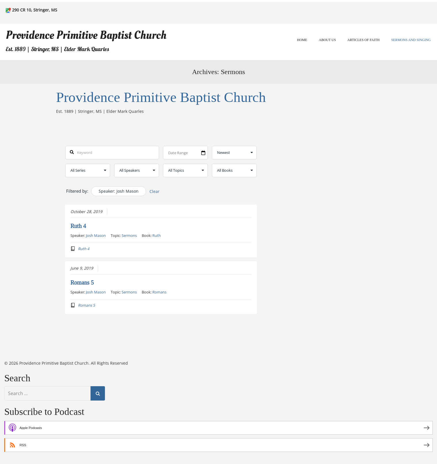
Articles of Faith (363, 40)
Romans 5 (82, 282)
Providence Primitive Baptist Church (86, 35)
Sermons (129, 235)
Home (302, 40)
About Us (327, 40)
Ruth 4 (78, 226)
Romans (159, 292)
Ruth (156, 235)
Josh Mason (96, 235)
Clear (155, 191)
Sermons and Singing (411, 40)
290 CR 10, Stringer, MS (34, 10)
